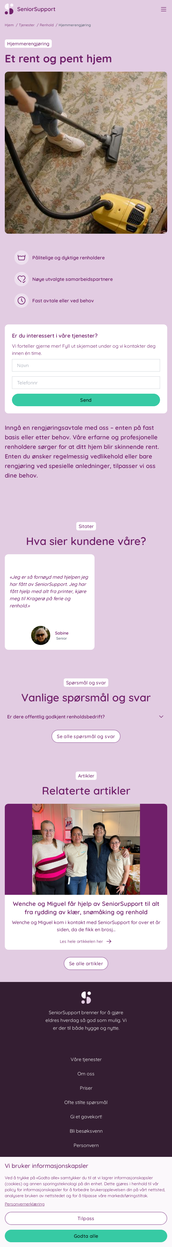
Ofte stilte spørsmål (86, 1102)
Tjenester (27, 25)
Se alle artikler (86, 963)
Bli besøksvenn (86, 1131)
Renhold (47, 25)
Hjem (9, 25)
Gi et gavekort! (86, 1117)
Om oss (86, 1074)
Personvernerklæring (25, 1204)
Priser (86, 1088)
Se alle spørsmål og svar (86, 736)
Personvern (86, 1145)
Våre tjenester (86, 1059)
